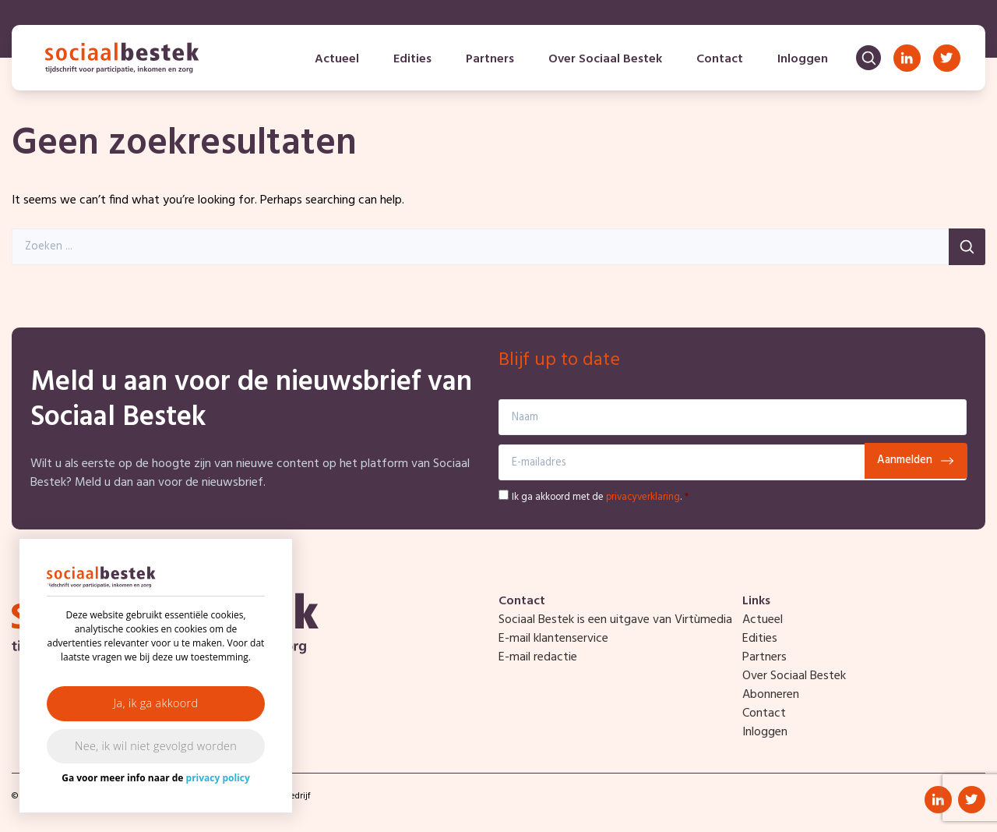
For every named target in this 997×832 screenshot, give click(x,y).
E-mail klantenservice (553, 638)
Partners (490, 59)
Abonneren (770, 695)
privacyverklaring (643, 497)
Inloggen (802, 59)
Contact (719, 59)
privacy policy (218, 777)
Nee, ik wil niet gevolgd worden (156, 745)
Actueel (337, 59)
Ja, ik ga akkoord (156, 703)
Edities (412, 59)
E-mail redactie (537, 657)
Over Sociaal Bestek (605, 59)
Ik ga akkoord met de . (600, 497)
